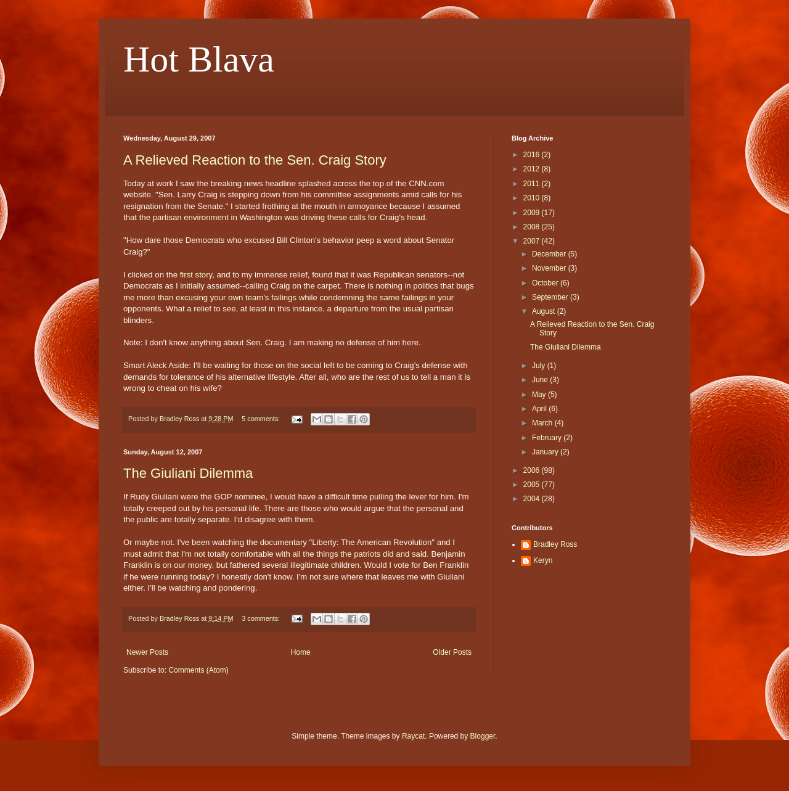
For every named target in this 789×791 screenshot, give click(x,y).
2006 (532, 470)
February (547, 437)
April (540, 408)
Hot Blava (198, 59)
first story (196, 274)
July (539, 365)
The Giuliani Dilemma (188, 473)
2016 (532, 154)
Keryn (542, 560)
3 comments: (262, 618)
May (540, 394)
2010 (532, 198)
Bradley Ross (555, 544)
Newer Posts (147, 652)
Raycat (413, 736)
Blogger (483, 736)
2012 (532, 169)
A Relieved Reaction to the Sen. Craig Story (254, 160)
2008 (532, 227)
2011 (532, 183)
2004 (532, 498)
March (543, 423)
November (550, 268)
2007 (532, 241)
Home (301, 652)
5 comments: (262, 418)
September (551, 297)
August (544, 311)
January (546, 452)
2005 (532, 484)
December (550, 254)
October (546, 283)
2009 (532, 212)
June (541, 379)
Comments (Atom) (198, 670)
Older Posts (452, 652)
